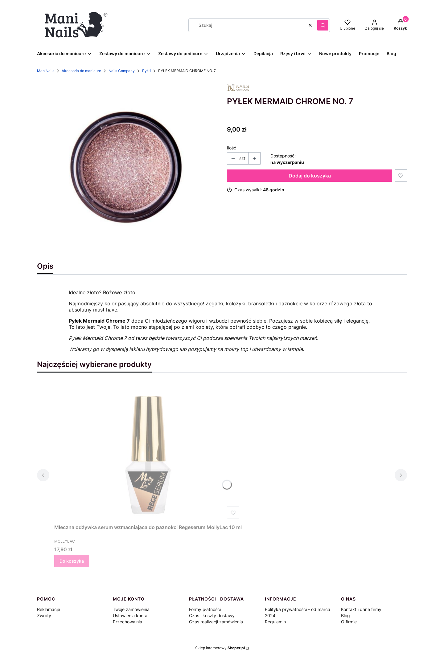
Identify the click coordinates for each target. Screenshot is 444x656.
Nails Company (122, 70)
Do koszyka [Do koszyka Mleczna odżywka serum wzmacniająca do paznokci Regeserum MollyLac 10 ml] (72, 561)
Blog (345, 615)
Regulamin (275, 621)
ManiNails (45, 70)
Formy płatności (205, 609)
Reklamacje (48, 609)
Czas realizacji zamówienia (216, 621)
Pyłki (146, 70)
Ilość (231, 147)
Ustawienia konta (130, 615)
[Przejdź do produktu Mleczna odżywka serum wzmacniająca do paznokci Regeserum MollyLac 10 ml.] (148, 452)
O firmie (349, 621)
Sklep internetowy (220, 648)
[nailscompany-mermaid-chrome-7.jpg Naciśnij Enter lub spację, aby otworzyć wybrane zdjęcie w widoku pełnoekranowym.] (127, 169)
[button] (322, 25)
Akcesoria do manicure (81, 70)
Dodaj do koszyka (310, 176)
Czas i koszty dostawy (212, 615)
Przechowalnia (127, 621)
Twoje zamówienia (131, 609)
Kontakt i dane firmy (361, 609)
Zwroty (44, 615)
